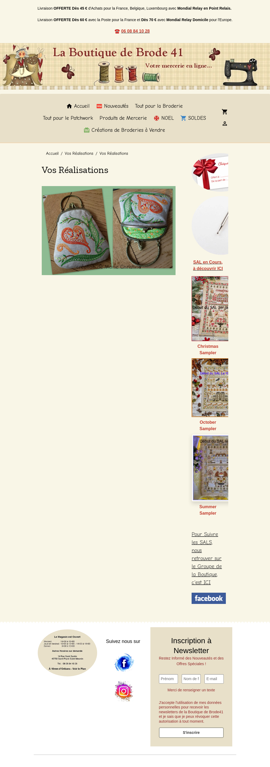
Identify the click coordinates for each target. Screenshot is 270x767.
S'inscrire (191, 732)
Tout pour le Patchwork (68, 118)
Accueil (78, 106)
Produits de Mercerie (123, 118)
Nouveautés (112, 106)
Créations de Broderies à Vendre (124, 130)
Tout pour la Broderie (159, 106)
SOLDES (193, 118)
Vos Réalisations (79, 153)
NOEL (163, 118)
